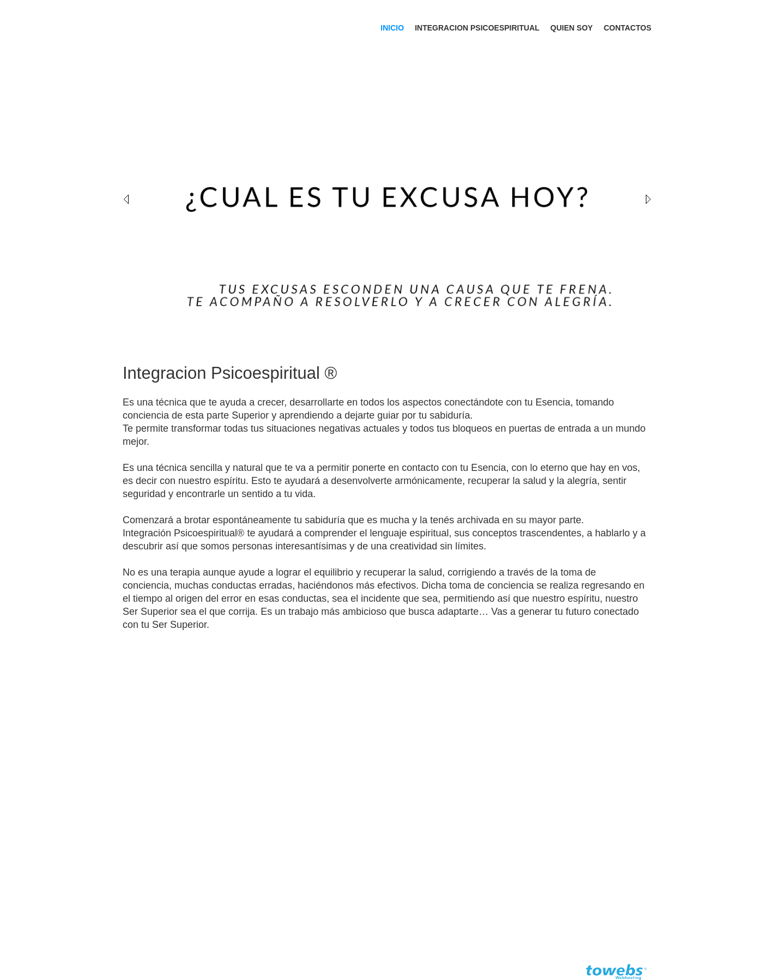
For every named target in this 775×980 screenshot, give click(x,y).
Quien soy (571, 27)
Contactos (627, 27)
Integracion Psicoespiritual (477, 27)
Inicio (392, 27)
